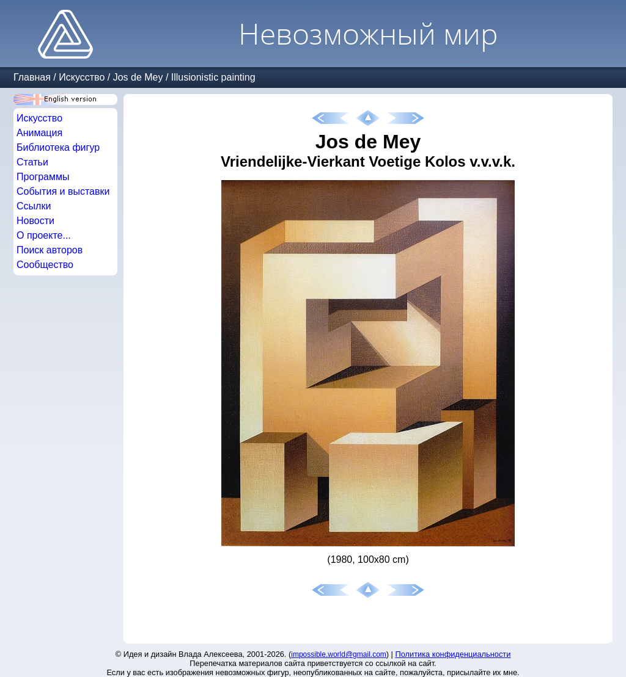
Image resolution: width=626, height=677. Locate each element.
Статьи (32, 162)
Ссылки (34, 206)
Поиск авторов (50, 250)
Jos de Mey (138, 77)
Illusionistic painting (213, 77)
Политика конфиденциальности (453, 654)
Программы (43, 177)
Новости (35, 220)
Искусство (82, 77)
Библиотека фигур (58, 147)
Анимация (39, 133)
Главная (32, 77)
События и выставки (63, 191)
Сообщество (45, 264)
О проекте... (44, 235)
